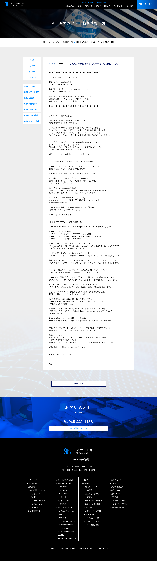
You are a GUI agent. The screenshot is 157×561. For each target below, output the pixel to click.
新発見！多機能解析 (93, 504)
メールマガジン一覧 (91, 518)
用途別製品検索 (34, 511)
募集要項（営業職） (120, 504)
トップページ (32, 480)
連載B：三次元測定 (31, 92)
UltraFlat (61, 535)
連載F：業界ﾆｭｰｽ (30, 109)
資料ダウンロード (87, 2)
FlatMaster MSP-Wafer (66, 521)
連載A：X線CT (29, 98)
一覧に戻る (78, 383)
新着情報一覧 (116, 480)
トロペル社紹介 (36, 504)
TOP (45, 42)
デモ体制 (33, 497)
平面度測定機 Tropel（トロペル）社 (64, 505)
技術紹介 (87, 483)
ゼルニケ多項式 (91, 514)
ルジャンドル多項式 (93, 511)
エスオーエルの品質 (38, 501)
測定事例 (87, 480)
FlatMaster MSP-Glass (66, 532)
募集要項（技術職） (120, 501)
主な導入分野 (35, 494)
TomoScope (62, 487)
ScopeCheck (62, 494)
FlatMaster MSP (64, 528)
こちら (59, 215)
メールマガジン (102, 2)
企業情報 (31, 487)
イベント (31, 72)
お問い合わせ (148, 4)
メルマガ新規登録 (92, 525)
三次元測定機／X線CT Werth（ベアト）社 (65, 481)
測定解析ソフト (64, 501)
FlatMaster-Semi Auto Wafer (66, 512)
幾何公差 (88, 507)
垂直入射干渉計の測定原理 (92, 495)
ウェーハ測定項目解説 (94, 501)
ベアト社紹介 (35, 507)
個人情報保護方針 (118, 507)
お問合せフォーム (80, 428)
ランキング (32, 77)
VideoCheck (62, 490)
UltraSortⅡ (62, 518)
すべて (32, 60)
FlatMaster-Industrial (65, 525)
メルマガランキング (93, 521)
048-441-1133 (80, 421)
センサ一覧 (62, 497)
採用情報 (114, 497)
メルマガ (31, 66)
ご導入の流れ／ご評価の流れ (117, 485)
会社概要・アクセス (38, 490)
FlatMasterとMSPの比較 (67, 538)
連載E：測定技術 (30, 104)
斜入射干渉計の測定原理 (91, 488)
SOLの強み (32, 483)
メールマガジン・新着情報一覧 (61, 42)
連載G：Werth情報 (31, 115)
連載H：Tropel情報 (31, 121)
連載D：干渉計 (29, 86)
